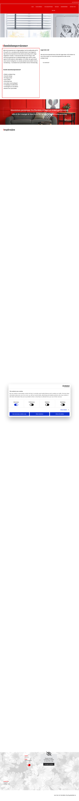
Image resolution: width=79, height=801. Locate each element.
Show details (63, 409)
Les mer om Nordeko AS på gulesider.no (65, 795)
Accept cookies (49, 764)
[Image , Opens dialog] (21, 183)
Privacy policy (43, 767)
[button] (46, 63)
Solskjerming (39, 6)
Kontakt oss (73, 6)
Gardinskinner (64, 6)
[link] (48, 754)
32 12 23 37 (76, 2)
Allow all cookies (60, 413)
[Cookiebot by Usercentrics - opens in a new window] (63, 386)
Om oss (53, 10)
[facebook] (28, 765)
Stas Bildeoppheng (48, 6)
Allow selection (39, 413)
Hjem (32, 6)
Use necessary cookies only (19, 413)
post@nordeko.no (28, 760)
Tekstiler (57, 6)
